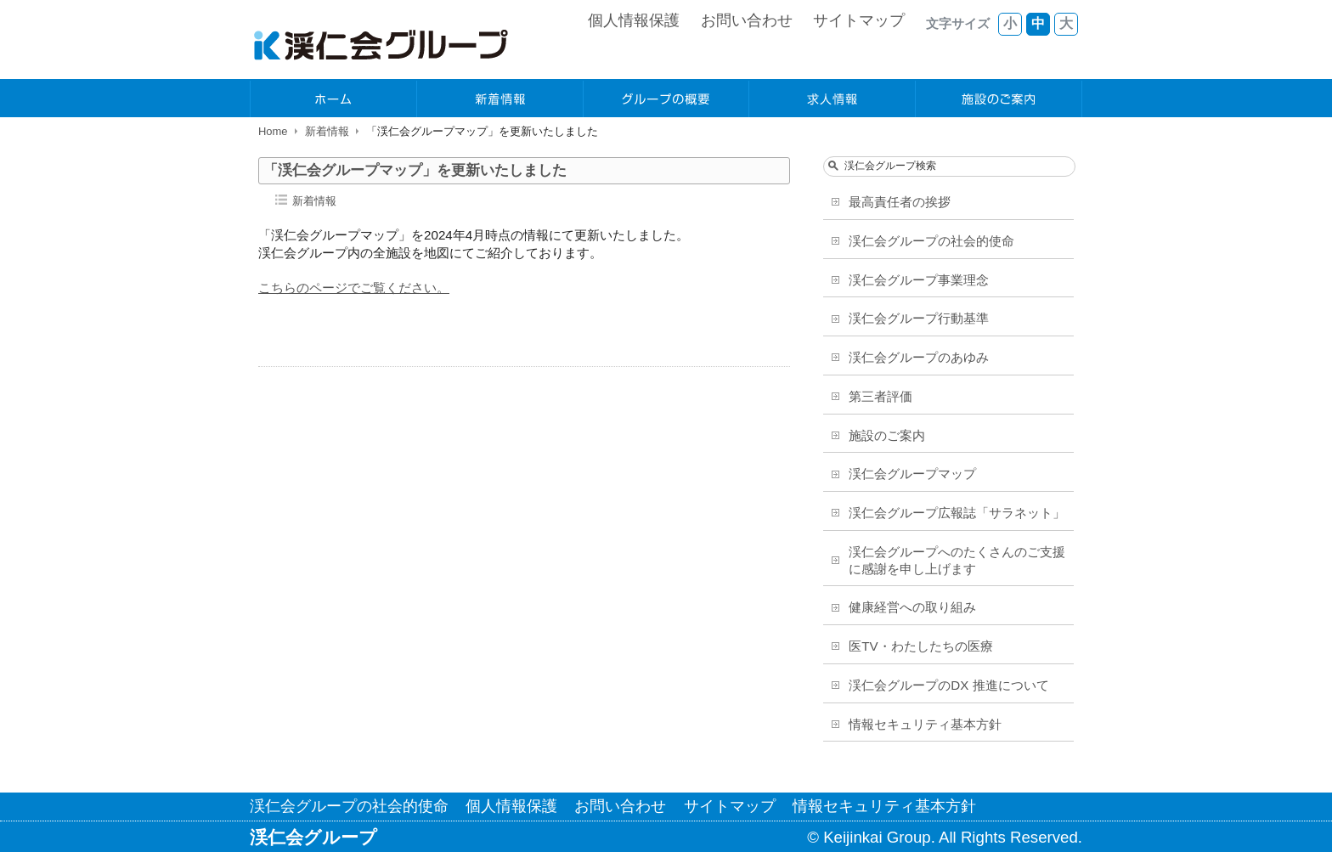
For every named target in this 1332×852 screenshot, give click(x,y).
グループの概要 (667, 99)
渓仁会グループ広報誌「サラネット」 (957, 512)
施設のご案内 (999, 99)
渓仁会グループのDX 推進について (948, 685)
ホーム (334, 99)
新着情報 (500, 99)
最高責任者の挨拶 (900, 202)
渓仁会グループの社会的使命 (931, 241)
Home (273, 131)
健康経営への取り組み (912, 607)
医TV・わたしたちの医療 (920, 646)
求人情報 (832, 99)
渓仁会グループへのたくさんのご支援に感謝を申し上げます (957, 560)
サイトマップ (859, 20)
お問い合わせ (747, 20)
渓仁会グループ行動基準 (919, 318)
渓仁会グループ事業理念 (919, 280)
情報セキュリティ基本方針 (925, 724)
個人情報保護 (634, 20)
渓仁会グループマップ (912, 473)
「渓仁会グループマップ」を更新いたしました (415, 170)
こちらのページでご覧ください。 (353, 287)
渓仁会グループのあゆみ (919, 357)
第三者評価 (880, 396)
